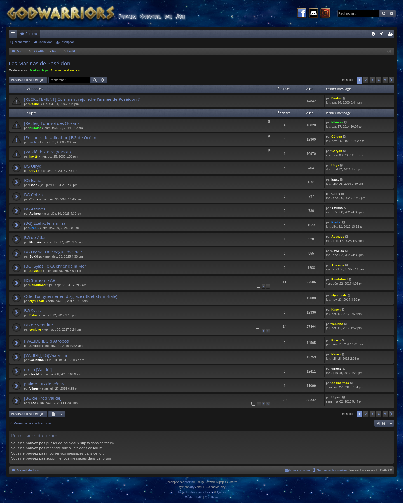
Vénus (34, 388)
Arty (192, 487)
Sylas (33, 315)
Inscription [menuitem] (391, 35)
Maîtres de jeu (40, 70)
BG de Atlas (35, 237)
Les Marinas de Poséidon (39, 63)
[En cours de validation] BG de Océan (60, 137)
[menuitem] (373, 34)
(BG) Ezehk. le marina (44, 223)
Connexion (45, 42)
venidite (35, 329)
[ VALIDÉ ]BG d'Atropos (46, 341)
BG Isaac (32, 180)
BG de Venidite (38, 324)
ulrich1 (34, 374)
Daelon (34, 104)
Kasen (336, 309)
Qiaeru (221, 492)
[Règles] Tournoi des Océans (51, 123)
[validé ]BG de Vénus (44, 384)
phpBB (188, 482)
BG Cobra (33, 194)
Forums (31, 34)
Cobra (33, 199)
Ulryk (33, 170)
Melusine (36, 242)
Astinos (35, 213)
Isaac (33, 185)
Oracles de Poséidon (65, 70)
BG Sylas (32, 310)
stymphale (36, 301)
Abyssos (337, 236)
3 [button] (372, 80)
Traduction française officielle (195, 492)
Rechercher (22, 42)
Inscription (68, 42)
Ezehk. (34, 228)
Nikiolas (35, 128)
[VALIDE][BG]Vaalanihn (46, 355)
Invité (33, 142)
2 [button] (366, 80)
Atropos (35, 345)
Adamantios (340, 383)
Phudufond (37, 285)
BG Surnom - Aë (39, 280)
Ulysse (336, 397)
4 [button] (379, 80)
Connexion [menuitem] (383, 35)
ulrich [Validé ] (38, 369)
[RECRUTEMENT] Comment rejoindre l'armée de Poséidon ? (82, 99)
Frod (32, 402)
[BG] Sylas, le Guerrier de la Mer (55, 266)
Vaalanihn (36, 360)
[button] (391, 80)
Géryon (336, 136)
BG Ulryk (32, 166)
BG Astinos (34, 209)
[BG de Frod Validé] (43, 398)
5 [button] (385, 80)
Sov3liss (35, 256)
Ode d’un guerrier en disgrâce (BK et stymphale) (70, 296)
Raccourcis (14, 35)
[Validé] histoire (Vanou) (47, 152)
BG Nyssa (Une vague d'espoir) (54, 251)
